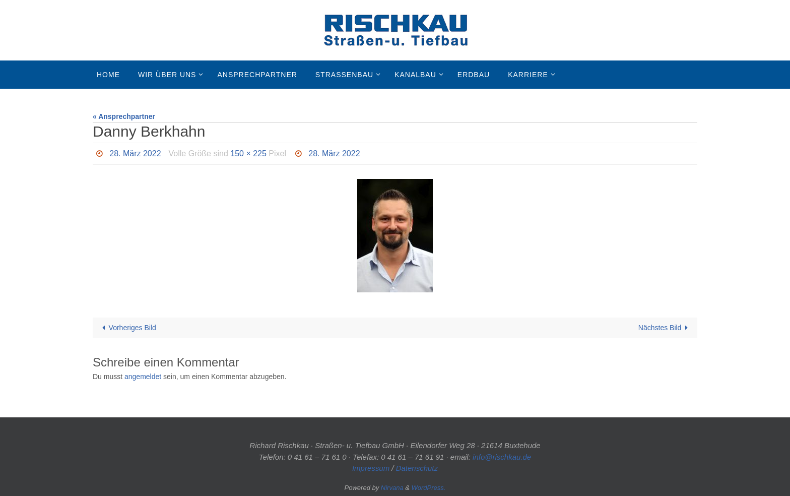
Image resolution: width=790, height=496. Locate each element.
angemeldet (142, 377)
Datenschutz (417, 468)
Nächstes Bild (664, 328)
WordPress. (429, 487)
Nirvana (392, 487)
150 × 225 (248, 153)
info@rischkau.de (502, 457)
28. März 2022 (135, 153)
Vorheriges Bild (127, 328)
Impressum (370, 468)
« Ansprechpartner (124, 116)
